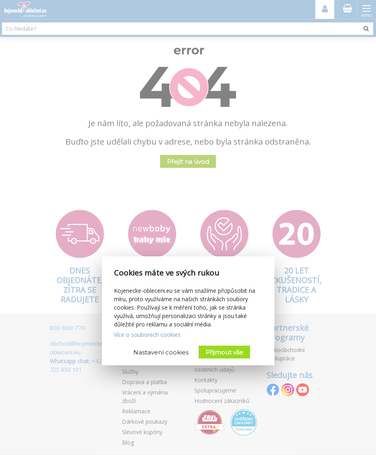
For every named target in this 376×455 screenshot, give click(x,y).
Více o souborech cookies (147, 334)
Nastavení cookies (161, 352)
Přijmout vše (224, 352)
